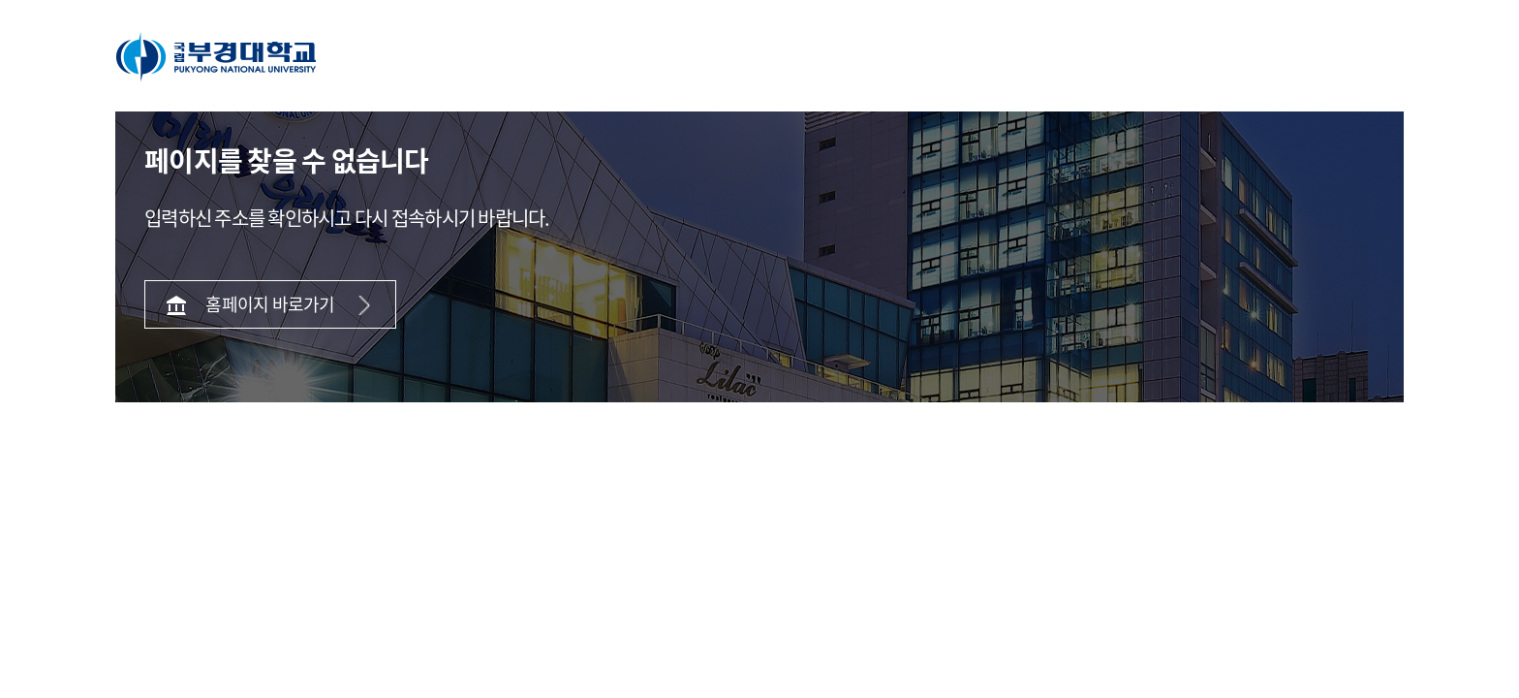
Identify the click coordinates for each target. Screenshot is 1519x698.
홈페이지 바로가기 (269, 303)
